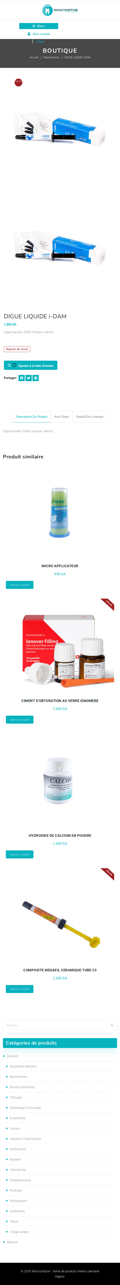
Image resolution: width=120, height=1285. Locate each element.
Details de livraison (89, 417)
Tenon (14, 1221)
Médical (12, 1242)
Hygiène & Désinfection (25, 1139)
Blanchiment (18, 1077)
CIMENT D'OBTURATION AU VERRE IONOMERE (60, 701)
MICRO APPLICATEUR (60, 566)
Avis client (61, 417)
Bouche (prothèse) (22, 1087)
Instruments (18, 1149)
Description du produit (31, 417)
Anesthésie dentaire (23, 1066)
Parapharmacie (20, 1180)
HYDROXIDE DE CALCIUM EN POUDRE (60, 835)
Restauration (51, 57)
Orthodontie (18, 1170)
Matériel (15, 1159)
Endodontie (17, 1118)
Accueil (34, 57)
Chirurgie (16, 1097)
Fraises (15, 1128)
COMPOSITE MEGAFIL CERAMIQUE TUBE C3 (60, 970)
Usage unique (19, 1232)
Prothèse (16, 1190)
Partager (10, 378)
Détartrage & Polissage (25, 1108)
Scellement (17, 1211)
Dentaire (12, 1056)
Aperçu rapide (20, 585)
